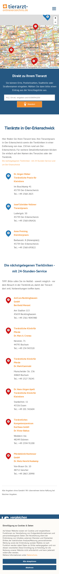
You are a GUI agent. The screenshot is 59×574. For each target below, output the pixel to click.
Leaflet (10, 67)
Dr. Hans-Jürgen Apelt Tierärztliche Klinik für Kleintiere (25, 393)
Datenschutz (32, 555)
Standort (29, 104)
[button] (47, 17)
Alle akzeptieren (29, 561)
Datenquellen (53, 67)
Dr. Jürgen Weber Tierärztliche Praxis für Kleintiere (25, 178)
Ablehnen (30, 567)
